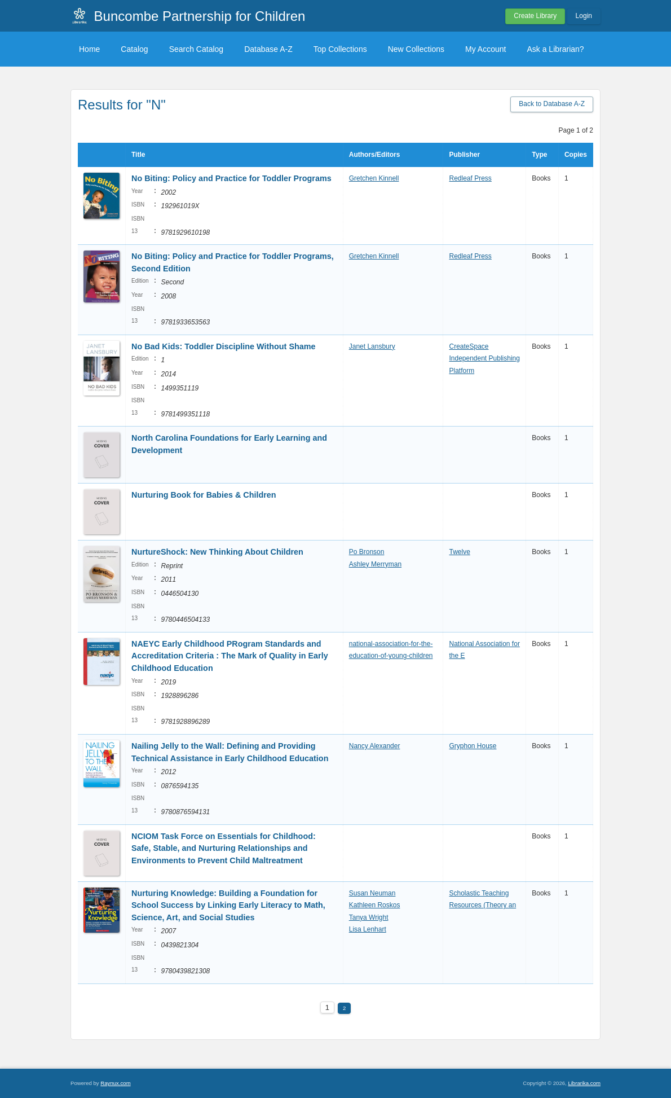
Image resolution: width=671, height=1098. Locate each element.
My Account (485, 49)
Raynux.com (115, 1083)
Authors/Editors (374, 155)
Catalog (134, 49)
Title (138, 155)
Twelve (459, 552)
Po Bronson (367, 552)
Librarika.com (584, 1083)
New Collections (416, 49)
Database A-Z (268, 49)
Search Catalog (196, 49)
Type (539, 155)
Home (89, 49)
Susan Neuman (372, 893)
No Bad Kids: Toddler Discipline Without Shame (223, 346)
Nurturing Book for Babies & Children (203, 494)
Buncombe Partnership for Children (200, 16)
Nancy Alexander (374, 746)
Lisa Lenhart (367, 929)
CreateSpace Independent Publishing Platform (484, 358)
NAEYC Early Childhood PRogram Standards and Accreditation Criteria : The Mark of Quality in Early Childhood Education (229, 656)
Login (584, 16)
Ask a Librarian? (555, 49)
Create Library (535, 16)
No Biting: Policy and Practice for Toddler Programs (231, 178)
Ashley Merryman (375, 564)
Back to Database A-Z (552, 104)
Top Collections (340, 49)
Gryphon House (472, 746)
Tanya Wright (369, 917)
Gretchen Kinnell (374, 178)
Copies (575, 155)
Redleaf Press (470, 178)
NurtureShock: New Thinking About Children (217, 551)
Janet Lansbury (372, 346)
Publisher (464, 155)
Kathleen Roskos (374, 905)
